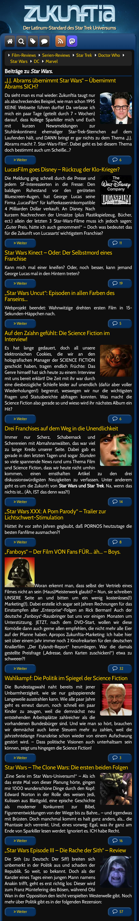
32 (118, 668)
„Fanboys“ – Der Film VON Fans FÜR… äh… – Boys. (63, 551)
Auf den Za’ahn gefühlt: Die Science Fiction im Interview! (57, 336)
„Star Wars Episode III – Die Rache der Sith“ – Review (65, 850)
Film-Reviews (24, 55)
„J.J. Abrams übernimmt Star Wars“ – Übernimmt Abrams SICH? (60, 83)
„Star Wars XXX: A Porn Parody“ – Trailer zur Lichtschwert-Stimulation (55, 514)
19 (118, 283)
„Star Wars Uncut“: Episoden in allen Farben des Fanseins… (59, 296)
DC (36, 61)
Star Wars (18, 61)
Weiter (20, 159)
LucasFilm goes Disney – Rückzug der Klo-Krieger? (62, 169)
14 (118, 501)
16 (118, 840)
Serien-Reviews (56, 55)
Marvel (52, 61)
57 (118, 911)
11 (117, 243)
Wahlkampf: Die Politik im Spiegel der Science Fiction (66, 678)
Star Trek (84, 55)
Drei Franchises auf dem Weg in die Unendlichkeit (61, 428)
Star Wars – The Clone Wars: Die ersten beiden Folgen (66, 767)
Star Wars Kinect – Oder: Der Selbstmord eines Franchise (58, 255)
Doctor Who (109, 55)
